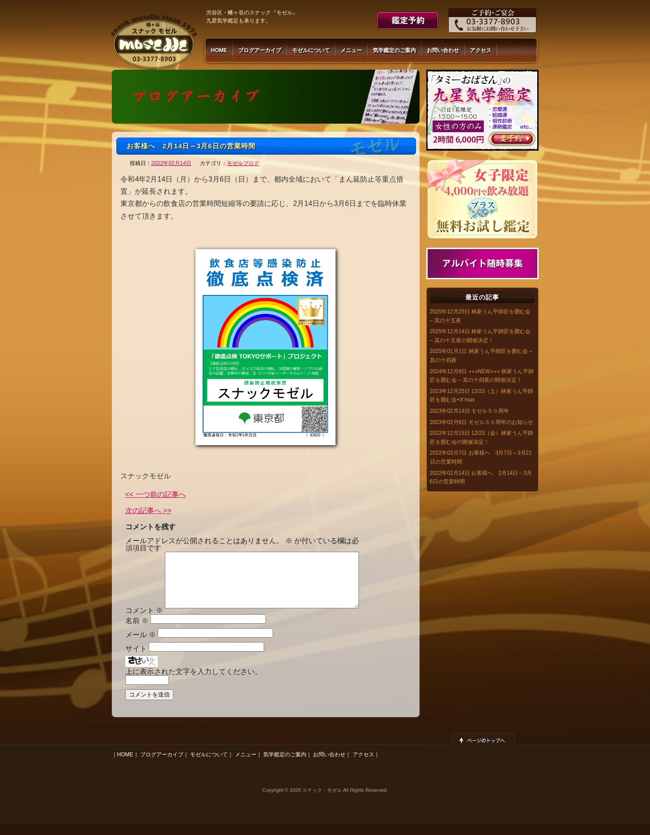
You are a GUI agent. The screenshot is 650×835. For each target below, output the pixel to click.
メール (140, 645)
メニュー (351, 50)
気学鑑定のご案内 (394, 50)
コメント (144, 621)
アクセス (480, 50)
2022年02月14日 (171, 163)
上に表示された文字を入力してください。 (193, 682)
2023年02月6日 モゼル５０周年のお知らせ (481, 422)
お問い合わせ (443, 50)
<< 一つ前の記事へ (155, 494)
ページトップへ (483, 749)
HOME (219, 50)
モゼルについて (311, 50)
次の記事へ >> (148, 510)
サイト (136, 659)
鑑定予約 (407, 20)
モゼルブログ (243, 163)
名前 (137, 631)
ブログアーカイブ (259, 50)
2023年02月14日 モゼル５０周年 (469, 411)
